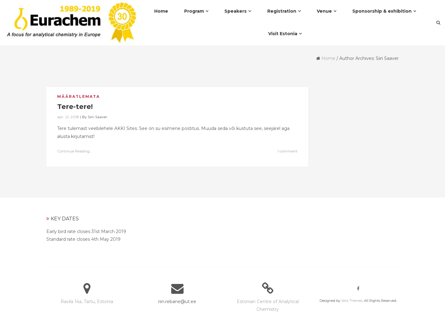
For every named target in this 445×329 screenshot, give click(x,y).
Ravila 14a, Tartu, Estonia (87, 301)
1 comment (288, 151)
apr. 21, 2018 (68, 117)
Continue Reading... (74, 151)
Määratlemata (78, 96)
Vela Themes (351, 300)
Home (328, 58)
